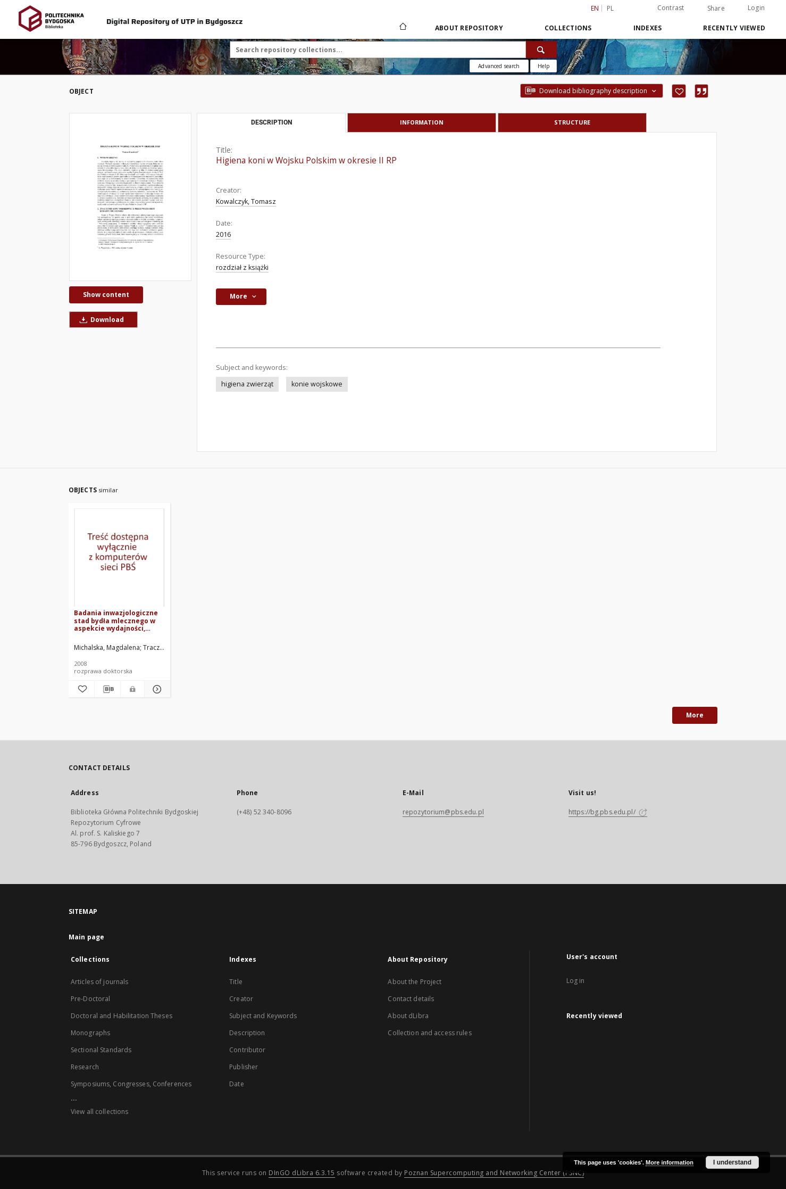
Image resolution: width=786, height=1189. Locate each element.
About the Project (414, 981)
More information (669, 1162)
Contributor (247, 1049)
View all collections (99, 1111)
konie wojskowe (316, 384)
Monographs (90, 1032)
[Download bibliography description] (107, 689)
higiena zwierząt (247, 384)
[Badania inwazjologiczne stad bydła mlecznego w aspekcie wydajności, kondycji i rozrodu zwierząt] (119, 558)
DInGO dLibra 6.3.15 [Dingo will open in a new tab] (302, 1172)
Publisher (243, 1066)
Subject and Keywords (263, 1015)
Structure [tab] (572, 122)
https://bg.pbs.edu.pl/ (607, 811)
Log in (575, 980)
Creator (241, 998)
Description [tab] (271, 122)
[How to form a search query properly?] (543, 66)
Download (100, 319)
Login (756, 7)
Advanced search (499, 66)
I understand (732, 1162)
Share (716, 8)
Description (247, 1032)
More (695, 715)
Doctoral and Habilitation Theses (121, 1015)
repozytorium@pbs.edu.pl (443, 811)
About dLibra (408, 1015)
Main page (86, 937)
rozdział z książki (242, 267)
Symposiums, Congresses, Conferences (131, 1083)
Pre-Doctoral (90, 998)
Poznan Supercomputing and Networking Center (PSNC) (494, 1172)
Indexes (647, 27)
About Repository (469, 27)
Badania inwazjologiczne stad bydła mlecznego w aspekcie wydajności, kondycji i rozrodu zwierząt (116, 620)
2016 (223, 234)
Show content (106, 294)
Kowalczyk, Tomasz (246, 201)
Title (236, 981)
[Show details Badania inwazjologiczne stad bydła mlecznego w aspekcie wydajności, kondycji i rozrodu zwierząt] (156, 689)
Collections (568, 27)
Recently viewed (734, 27)
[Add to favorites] (679, 91)
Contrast (670, 7)
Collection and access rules (429, 1032)
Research (85, 1066)
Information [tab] (422, 122)
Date (236, 1083)
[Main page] (402, 27)
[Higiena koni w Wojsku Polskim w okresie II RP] (130, 197)
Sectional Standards (101, 1049)
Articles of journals (99, 981)
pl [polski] (610, 8)
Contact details (411, 998)
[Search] (541, 49)
